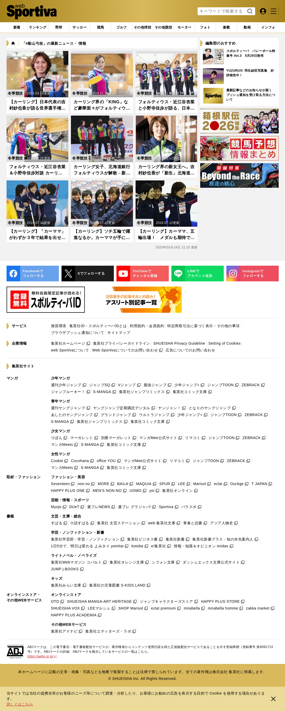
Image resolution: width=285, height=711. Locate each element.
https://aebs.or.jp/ (42, 656)
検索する (249, 11)
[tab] (58, 27)
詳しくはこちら (20, 704)
